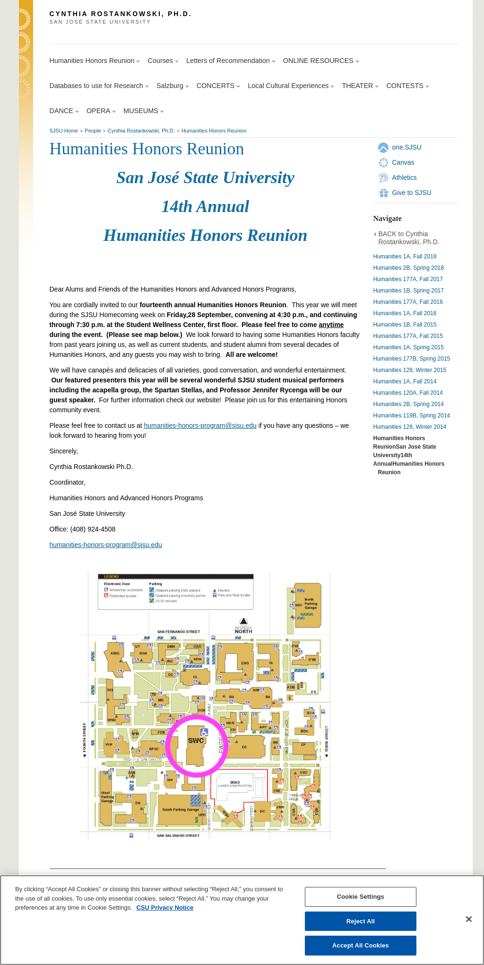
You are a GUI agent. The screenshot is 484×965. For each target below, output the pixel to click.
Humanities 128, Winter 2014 (410, 427)
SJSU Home (64, 130)
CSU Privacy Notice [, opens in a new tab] (164, 907)
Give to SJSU (412, 192)
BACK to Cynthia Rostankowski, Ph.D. (409, 238)
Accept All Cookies (360, 945)
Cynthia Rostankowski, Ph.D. (141, 130)
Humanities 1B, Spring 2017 (408, 290)
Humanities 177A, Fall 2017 (408, 279)
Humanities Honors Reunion (214, 130)
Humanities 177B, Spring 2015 (411, 358)
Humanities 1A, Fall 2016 (405, 313)
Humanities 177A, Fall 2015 (408, 336)
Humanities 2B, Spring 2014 (408, 404)
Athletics (404, 177)
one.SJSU (407, 147)
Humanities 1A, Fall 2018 (405, 256)
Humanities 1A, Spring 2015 (408, 347)
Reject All (360, 921)
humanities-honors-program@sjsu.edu (200, 425)
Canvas (403, 162)
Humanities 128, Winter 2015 (410, 370)
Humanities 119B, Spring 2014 (411, 415)
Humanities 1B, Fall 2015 (405, 324)
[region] (242, 920)
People (93, 130)
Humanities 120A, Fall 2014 (408, 393)
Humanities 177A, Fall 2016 (408, 302)
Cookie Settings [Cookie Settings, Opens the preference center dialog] (360, 896)
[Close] (468, 919)
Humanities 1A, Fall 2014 (405, 381)
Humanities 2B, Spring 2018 (408, 268)
